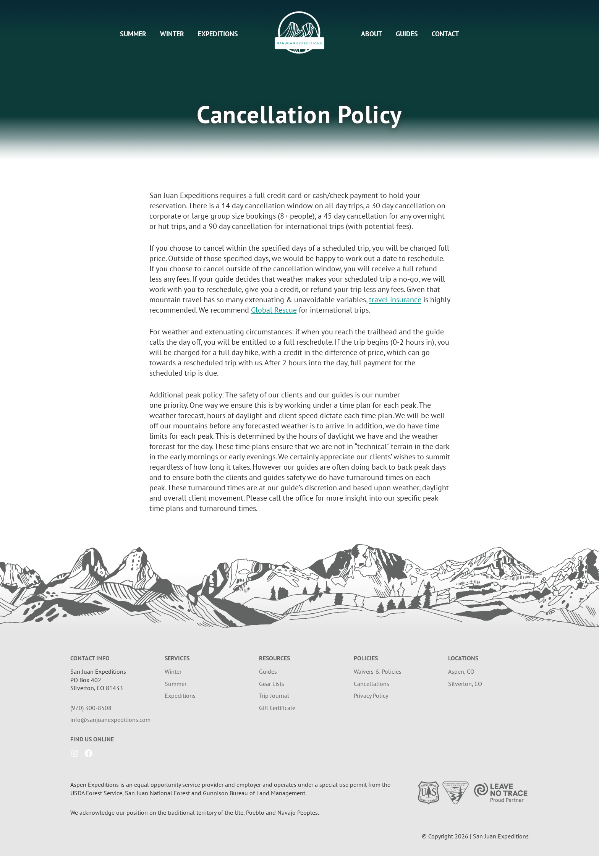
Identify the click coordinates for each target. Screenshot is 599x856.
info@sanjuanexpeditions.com (110, 719)
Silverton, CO (465, 683)
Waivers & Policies (377, 671)
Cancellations (371, 683)
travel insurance (395, 300)
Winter (172, 33)
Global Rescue (274, 310)
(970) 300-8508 (91, 708)
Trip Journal (274, 695)
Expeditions (218, 33)
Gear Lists (271, 683)
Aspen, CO (461, 671)
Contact (445, 33)
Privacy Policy (371, 695)
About (371, 33)
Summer (133, 33)
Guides (407, 33)
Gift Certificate (277, 708)
